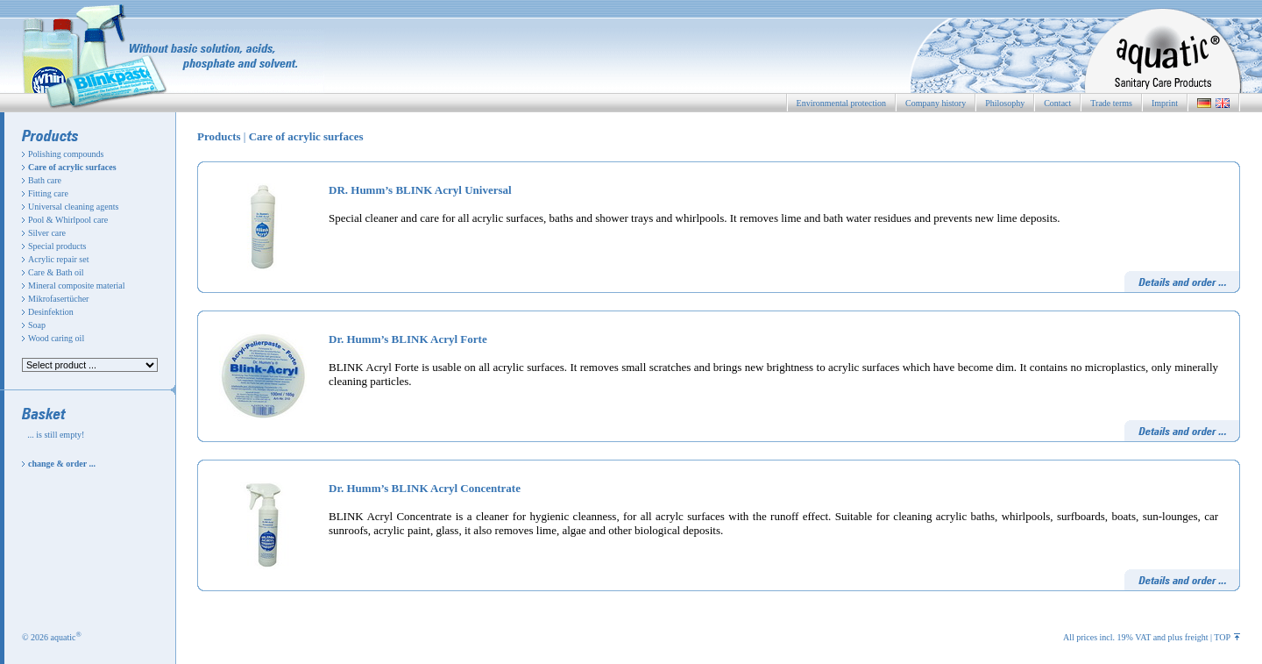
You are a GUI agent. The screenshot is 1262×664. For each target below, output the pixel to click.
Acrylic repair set (58, 259)
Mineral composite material (76, 285)
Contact (1057, 103)
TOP (1227, 637)
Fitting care (48, 193)
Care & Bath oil (56, 272)
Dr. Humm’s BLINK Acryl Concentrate (425, 488)
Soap (37, 325)
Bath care (44, 180)
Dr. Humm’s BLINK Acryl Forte (408, 339)
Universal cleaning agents (73, 206)
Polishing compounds (65, 154)
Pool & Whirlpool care (68, 220)
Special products (57, 246)
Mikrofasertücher (58, 298)
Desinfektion (51, 312)
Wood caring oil (56, 338)
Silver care (47, 233)
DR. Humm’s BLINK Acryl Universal (420, 189)
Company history (935, 103)
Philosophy (1004, 103)
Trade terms (1111, 103)
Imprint (1165, 103)
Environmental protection (841, 103)
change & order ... (62, 463)
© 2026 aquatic (52, 637)
